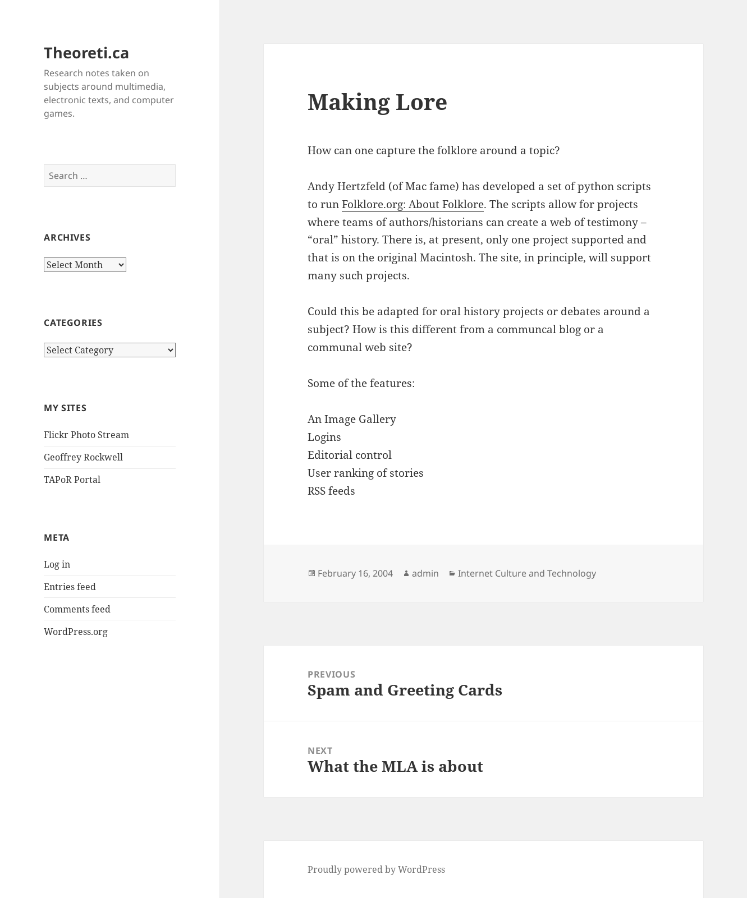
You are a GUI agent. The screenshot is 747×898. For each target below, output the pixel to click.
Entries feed (70, 587)
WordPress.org (76, 631)
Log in (57, 564)
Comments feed (77, 609)
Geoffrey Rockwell (83, 457)
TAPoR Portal (72, 479)
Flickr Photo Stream (86, 435)
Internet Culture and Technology (527, 573)
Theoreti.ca (86, 52)
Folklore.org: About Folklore (413, 204)
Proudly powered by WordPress (376, 869)
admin (425, 573)
